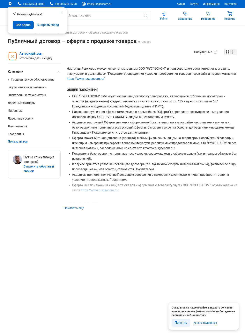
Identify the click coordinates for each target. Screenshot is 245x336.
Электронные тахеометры (27, 95)
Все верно (23, 25)
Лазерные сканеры (21, 103)
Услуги (193, 4)
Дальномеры (17, 126)
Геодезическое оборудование (32, 79)
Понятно (181, 322)
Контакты (230, 4)
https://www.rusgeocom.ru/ (86, 79)
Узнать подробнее (205, 322)
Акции (181, 4)
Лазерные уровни (20, 118)
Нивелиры (15, 111)
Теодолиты (16, 134)
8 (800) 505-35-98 (66, 4)
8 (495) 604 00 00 (33, 4)
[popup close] (62, 12)
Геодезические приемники (27, 87)
